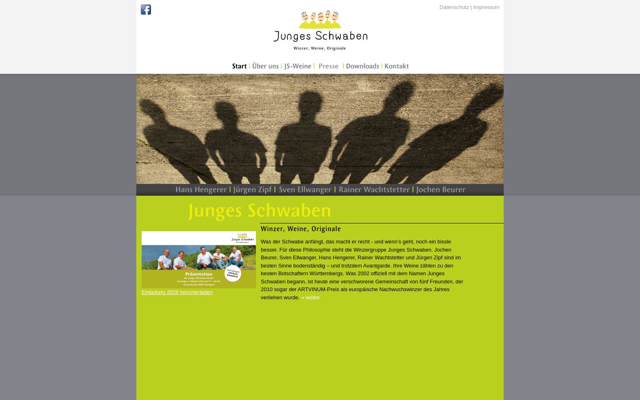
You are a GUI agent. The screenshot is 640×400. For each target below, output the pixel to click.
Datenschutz (454, 7)
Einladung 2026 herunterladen (177, 292)
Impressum (486, 7)
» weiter (310, 297)
